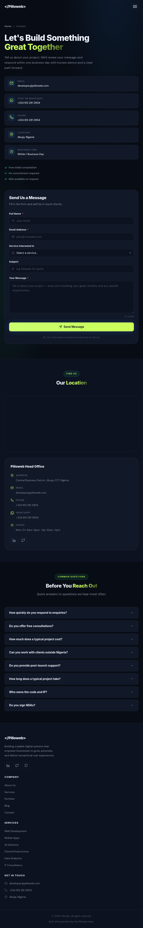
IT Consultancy (13, 865)
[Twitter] (23, 540)
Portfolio (9, 798)
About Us (10, 785)
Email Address (19, 229)
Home (7, 26)
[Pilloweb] (71, 738)
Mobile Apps (12, 838)
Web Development (15, 831)
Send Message (71, 327)
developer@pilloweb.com (31, 492)
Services (9, 792)
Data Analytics (13, 858)
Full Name (16, 213)
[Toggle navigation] (135, 6)
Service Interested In (21, 246)
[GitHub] (26, 765)
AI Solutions (11, 844)
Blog (6, 805)
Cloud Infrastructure (16, 851)
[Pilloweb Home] (15, 7)
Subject (13, 261)
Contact (9, 812)
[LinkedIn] (14, 540)
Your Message (18, 278)
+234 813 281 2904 (27, 505)
